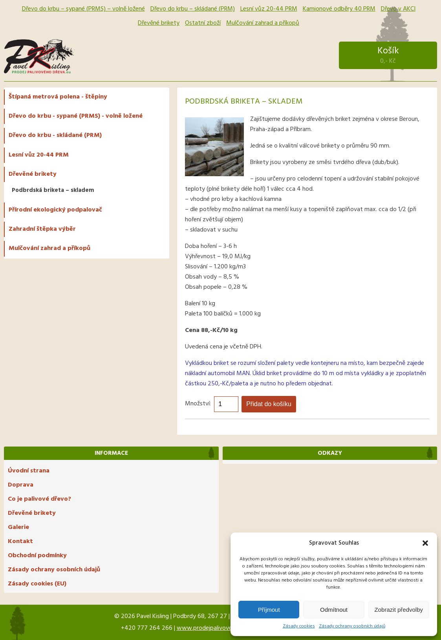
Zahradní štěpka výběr (42, 229)
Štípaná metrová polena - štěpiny (58, 97)
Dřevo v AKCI (398, 9)
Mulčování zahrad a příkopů (262, 23)
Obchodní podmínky (37, 556)
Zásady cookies (299, 626)
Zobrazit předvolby (399, 609)
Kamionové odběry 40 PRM (339, 9)
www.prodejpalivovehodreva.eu (219, 628)
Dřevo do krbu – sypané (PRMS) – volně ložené (83, 9)
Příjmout (269, 609)
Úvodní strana (28, 471)
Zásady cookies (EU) (37, 584)
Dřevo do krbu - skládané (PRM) (55, 135)
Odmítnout (334, 609)
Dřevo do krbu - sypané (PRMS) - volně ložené (76, 116)
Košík (388, 55)
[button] (425, 543)
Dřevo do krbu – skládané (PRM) (192, 9)
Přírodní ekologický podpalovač (55, 210)
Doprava (20, 485)
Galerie (18, 527)
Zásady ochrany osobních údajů (352, 626)
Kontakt (20, 541)
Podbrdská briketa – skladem (53, 190)
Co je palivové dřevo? (39, 499)
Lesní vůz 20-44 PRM (268, 9)
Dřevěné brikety (158, 23)
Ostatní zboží (203, 23)
